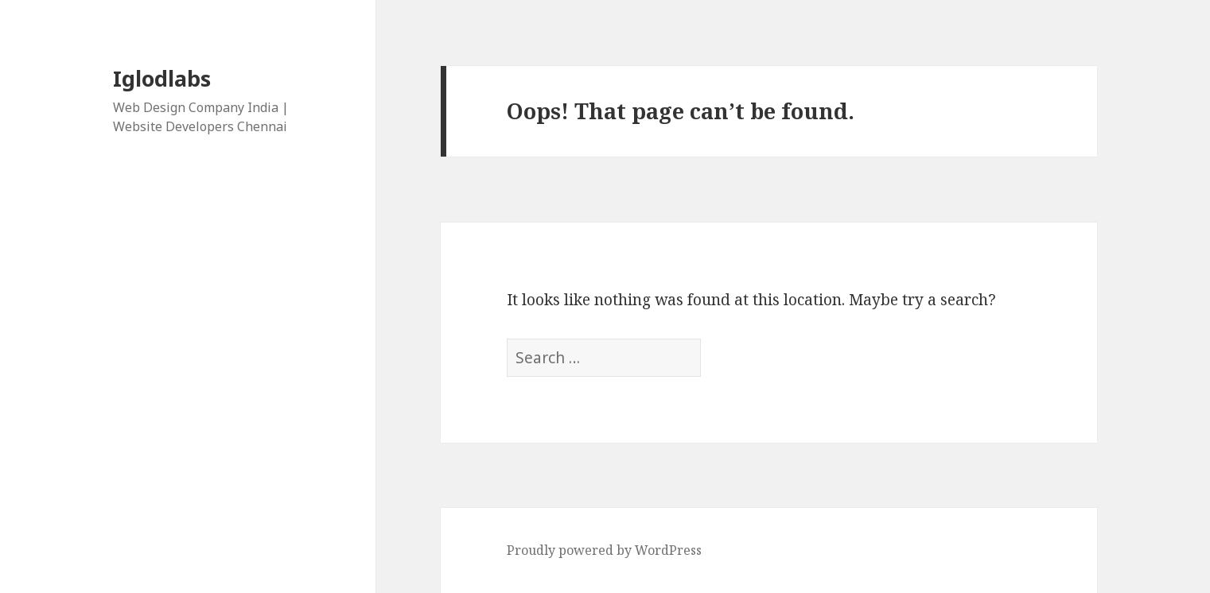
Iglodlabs (162, 78)
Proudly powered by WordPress (604, 550)
